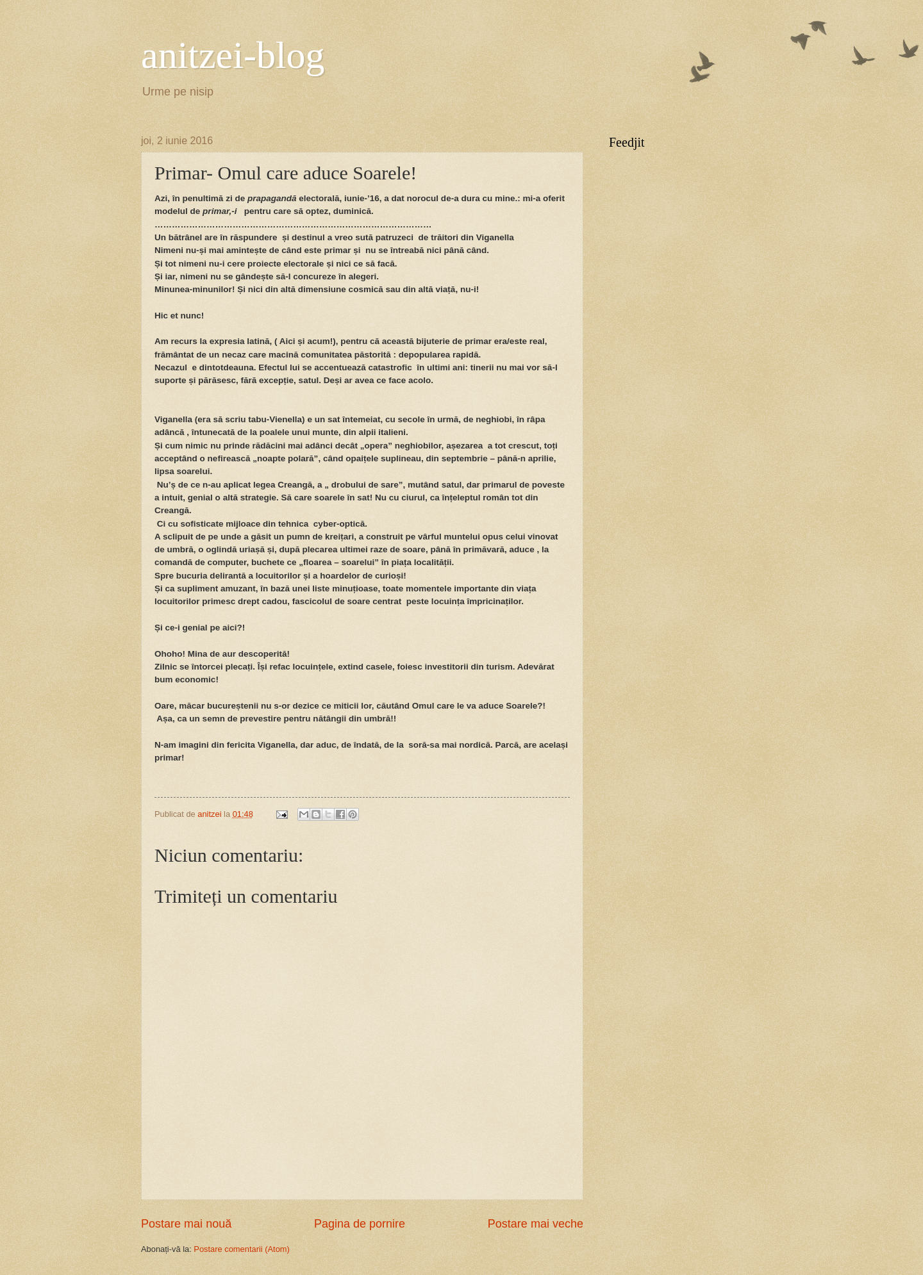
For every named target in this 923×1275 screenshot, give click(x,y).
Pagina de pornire (359, 1223)
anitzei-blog (233, 55)
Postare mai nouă (186, 1223)
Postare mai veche (535, 1223)
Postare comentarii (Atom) (242, 1249)
